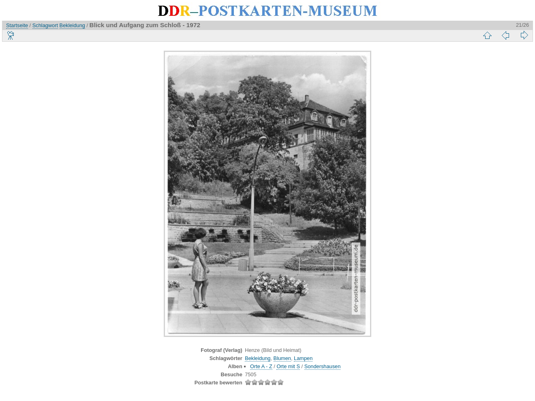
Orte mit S (288, 366)
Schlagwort (45, 25)
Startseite (17, 25)
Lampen (303, 358)
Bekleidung (72, 25)
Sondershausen (322, 366)
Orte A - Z (261, 366)
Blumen (282, 358)
